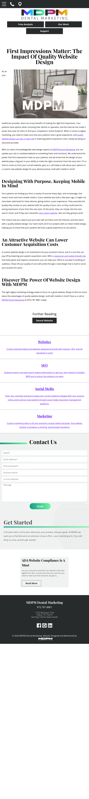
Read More (31, 583)
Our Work (63, 24)
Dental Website (44, 320)
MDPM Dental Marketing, (64, 149)
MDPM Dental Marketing (13, 300)
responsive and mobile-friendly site (70, 256)
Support (44, 31)
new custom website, (48, 213)
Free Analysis (25, 24)
